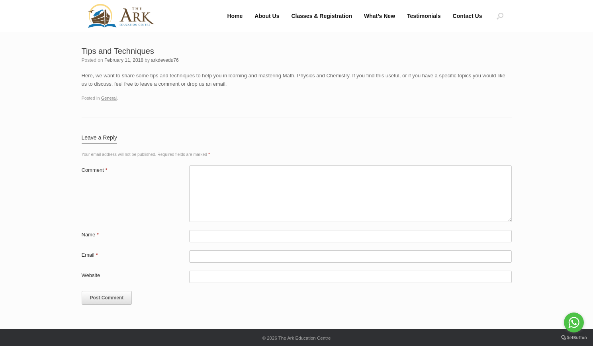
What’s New (379, 16)
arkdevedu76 (164, 60)
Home (235, 16)
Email (90, 255)
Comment (95, 170)
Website (91, 275)
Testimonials (424, 16)
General (109, 98)
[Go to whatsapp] (574, 322)
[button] (500, 16)
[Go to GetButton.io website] (574, 337)
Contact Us (467, 16)
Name (90, 235)
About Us (266, 16)
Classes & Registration (322, 16)
